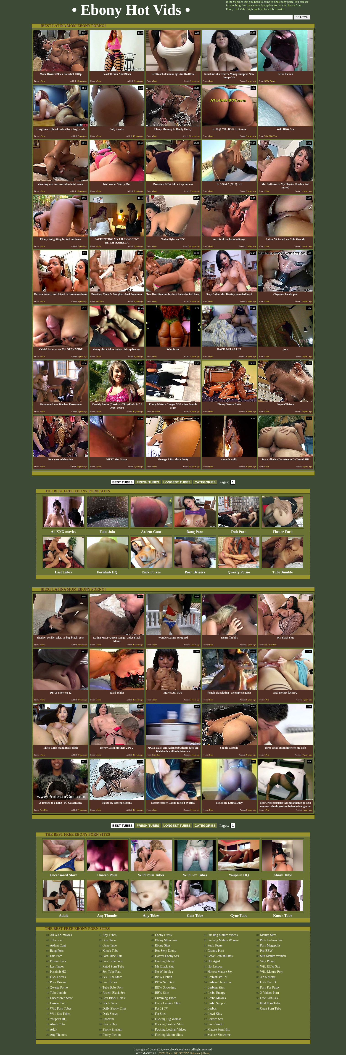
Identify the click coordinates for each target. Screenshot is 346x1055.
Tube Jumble (282, 570)
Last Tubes (63, 570)
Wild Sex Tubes (195, 873)
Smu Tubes (110, 982)
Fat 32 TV (161, 1008)
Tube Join (107, 530)
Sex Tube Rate (112, 971)
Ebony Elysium (112, 1029)
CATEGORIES (205, 482)
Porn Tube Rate (112, 956)
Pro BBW (266, 950)
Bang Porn (195, 530)
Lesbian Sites (216, 987)
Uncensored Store (63, 873)
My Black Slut (164, 966)
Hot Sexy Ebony (165, 950)
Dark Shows (110, 1013)
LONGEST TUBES (176, 482)
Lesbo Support (217, 1003)
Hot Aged (214, 961)
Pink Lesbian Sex (271, 940)
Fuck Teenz (215, 945)
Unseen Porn (107, 873)
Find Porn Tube (270, 1003)
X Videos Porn (269, 992)
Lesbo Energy (216, 992)
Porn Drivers (195, 570)
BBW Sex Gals (164, 982)
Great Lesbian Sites (220, 956)
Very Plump (267, 961)
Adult (63, 913)
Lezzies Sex (215, 1019)
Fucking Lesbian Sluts (169, 1024)
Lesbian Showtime (220, 982)
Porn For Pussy (270, 987)
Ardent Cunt (151, 530)
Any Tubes (151, 913)
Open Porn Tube (270, 1008)
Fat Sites (160, 1013)
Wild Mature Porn (271, 971)
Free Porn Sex (269, 998)
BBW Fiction (163, 977)
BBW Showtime (165, 987)
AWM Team (165, 1053)
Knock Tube (282, 913)
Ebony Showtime (166, 940)
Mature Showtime (219, 1034)
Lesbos (212, 1008)
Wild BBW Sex (270, 966)
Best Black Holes (114, 998)
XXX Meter (267, 977)
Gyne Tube (239, 913)
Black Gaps (110, 1003)
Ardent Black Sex (114, 992)
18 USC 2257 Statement (187, 1053)
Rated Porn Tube (113, 966)
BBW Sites (162, 992)
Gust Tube (195, 913)
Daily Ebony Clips (114, 1008)
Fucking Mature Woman (223, 940)
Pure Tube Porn (112, 961)
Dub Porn (239, 530)
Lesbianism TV (217, 977)
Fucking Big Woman (168, 1019)
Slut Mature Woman (273, 956)
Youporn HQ (239, 873)
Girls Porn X (268, 982)
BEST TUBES (122, 482)
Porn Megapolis (270, 945)
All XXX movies (63, 530)
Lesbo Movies (217, 998)
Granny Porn (216, 950)
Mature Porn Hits (219, 1029)
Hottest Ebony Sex (167, 956)
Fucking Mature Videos (223, 935)
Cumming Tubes (165, 998)
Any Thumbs (107, 913)
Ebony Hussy (163, 935)
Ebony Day (110, 1024)
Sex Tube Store (112, 977)
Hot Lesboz (215, 966)
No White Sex (164, 971)
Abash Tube (282, 873)
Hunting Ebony (165, 961)
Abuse (205, 1053)
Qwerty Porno (239, 570)
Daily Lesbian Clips (168, 1003)
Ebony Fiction (112, 1034)
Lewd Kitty (215, 1013)
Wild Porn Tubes (151, 873)
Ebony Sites (162, 945)
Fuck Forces (151, 570)
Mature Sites (268, 935)
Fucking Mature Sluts (169, 1034)
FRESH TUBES (148, 482)
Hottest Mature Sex (220, 971)
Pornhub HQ (107, 570)
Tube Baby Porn (113, 987)
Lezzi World (215, 1024)
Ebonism (108, 1019)
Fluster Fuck (282, 530)
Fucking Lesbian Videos (170, 1029)
